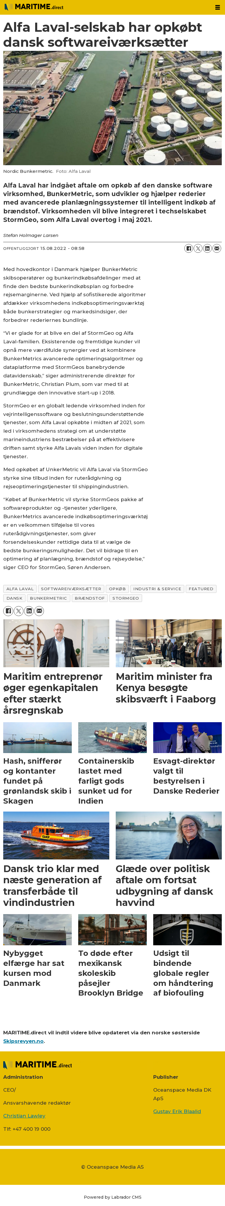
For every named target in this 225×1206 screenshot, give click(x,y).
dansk (14, 598)
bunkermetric (48, 598)
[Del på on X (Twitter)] (198, 248)
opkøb (117, 588)
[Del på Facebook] (188, 248)
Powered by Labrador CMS (113, 1197)
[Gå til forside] (34, 7)
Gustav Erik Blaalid (177, 1111)
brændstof (90, 598)
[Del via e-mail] (216, 248)
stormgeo (125, 598)
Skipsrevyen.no (23, 1041)
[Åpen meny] (218, 7)
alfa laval (19, 588)
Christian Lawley (24, 1116)
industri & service (157, 588)
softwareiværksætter (71, 588)
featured (201, 588)
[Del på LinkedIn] (207, 248)
